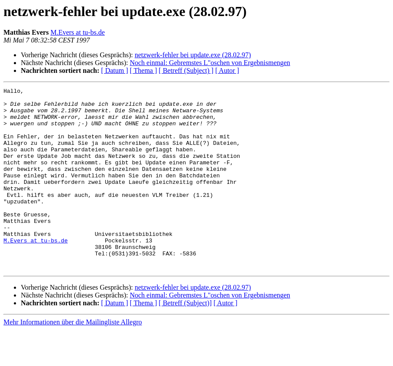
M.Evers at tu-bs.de (77, 32)
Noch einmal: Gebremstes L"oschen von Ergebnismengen (210, 62)
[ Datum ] (114, 70)
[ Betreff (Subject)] (185, 339)
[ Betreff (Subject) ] (186, 70)
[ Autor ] (227, 70)
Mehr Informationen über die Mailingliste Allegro (72, 358)
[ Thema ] (143, 70)
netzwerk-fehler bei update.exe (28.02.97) (193, 55)
